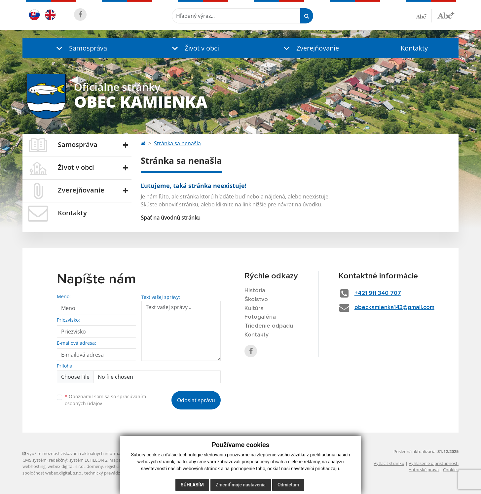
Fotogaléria (260, 317)
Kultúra (254, 308)
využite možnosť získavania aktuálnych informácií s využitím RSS (87, 453)
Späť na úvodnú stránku (171, 217)
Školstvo (256, 299)
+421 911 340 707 (377, 293)
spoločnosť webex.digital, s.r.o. (52, 473)
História (254, 291)
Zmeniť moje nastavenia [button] (241, 484)
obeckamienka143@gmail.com (394, 307)
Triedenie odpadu (268, 326)
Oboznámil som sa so (105, 399)
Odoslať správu (196, 400)
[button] (80, 48)
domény (95, 466)
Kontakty (414, 48)
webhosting (34, 466)
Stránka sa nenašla (177, 143)
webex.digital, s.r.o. (66, 466)
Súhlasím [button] (192, 484)
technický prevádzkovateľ (109, 473)
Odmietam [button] (288, 484)
